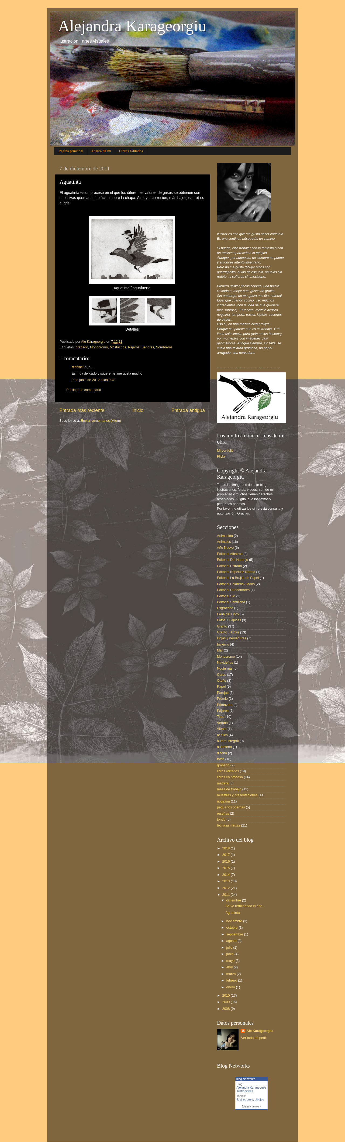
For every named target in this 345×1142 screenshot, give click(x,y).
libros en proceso (230, 777)
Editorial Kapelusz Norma (236, 572)
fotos (220, 759)
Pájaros (134, 347)
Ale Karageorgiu (259, 1031)
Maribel (78, 367)
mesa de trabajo (229, 789)
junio (230, 954)
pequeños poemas (231, 807)
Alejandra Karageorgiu (132, 26)
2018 (226, 848)
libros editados (228, 771)
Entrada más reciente (82, 410)
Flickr (221, 456)
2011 (226, 895)
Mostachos (118, 347)
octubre (232, 928)
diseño (222, 753)
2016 (226, 861)
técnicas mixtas (228, 825)
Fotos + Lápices (229, 620)
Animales (224, 542)
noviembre (234, 921)
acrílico (222, 735)
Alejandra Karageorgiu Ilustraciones (251, 1089)
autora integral (228, 741)
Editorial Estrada (229, 566)
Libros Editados (131, 151)
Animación (225, 536)
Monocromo (99, 347)
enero (231, 987)
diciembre (234, 900)
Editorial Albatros (230, 554)
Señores (148, 347)
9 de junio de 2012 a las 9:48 (93, 380)
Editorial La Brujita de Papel (238, 578)
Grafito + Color (228, 632)
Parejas (223, 693)
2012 (226, 888)
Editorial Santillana (231, 602)
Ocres (221, 675)
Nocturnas (224, 668)
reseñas (223, 813)
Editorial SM (226, 596)
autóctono (224, 747)
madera (223, 783)
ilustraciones (245, 1099)
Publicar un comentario (83, 390)
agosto (231, 941)
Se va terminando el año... (245, 906)
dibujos (259, 1099)
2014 (226, 875)
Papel (221, 686)
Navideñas (225, 662)
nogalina (223, 801)
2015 (226, 868)
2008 (226, 1009)
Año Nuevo (225, 548)
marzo (231, 974)
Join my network (251, 1106)
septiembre (235, 934)
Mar (220, 650)
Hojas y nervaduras (231, 638)
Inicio (137, 410)
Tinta (221, 717)
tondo (221, 819)
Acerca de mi (101, 151)
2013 (226, 881)
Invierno (223, 644)
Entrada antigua (188, 410)
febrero (232, 980)
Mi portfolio (225, 450)
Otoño (221, 681)
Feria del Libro (228, 614)
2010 (226, 995)
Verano (222, 723)
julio (229, 947)
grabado (82, 347)
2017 (226, 855)
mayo (231, 961)
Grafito (222, 626)
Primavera (224, 705)
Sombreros (164, 347)
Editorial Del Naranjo (232, 560)
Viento (221, 729)
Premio (222, 699)
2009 (226, 1002)
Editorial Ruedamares (233, 590)
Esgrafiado (225, 608)
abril (230, 967)
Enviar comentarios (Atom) (101, 421)
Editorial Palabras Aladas (236, 584)
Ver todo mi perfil (254, 1038)
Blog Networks (245, 1079)
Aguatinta (232, 913)
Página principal (71, 151)
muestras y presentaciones (237, 795)
